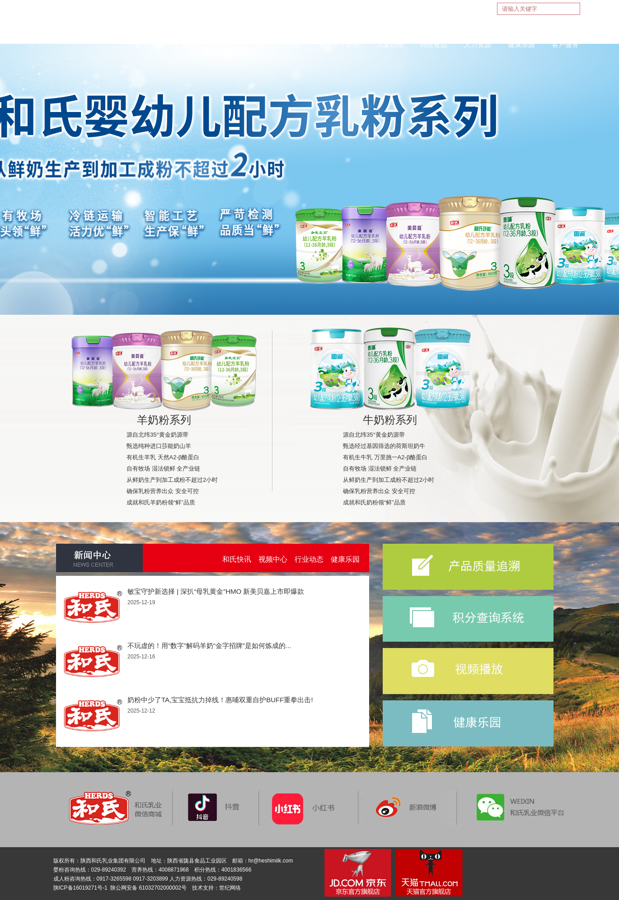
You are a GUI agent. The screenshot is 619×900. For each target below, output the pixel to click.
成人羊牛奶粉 (339, 44)
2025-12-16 (141, 656)
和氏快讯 (236, 559)
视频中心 (272, 559)
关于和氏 (180, 44)
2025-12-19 (141, 602)
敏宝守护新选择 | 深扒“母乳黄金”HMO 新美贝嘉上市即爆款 (215, 591)
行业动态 (309, 559)
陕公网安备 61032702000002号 (148, 888)
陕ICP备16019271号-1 (80, 888)
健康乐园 (521, 44)
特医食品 (433, 44)
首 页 (142, 44)
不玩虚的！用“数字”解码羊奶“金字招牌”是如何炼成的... (209, 645)
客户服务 (565, 44)
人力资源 (477, 44)
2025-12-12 (141, 711)
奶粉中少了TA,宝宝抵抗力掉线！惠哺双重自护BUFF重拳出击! (220, 700)
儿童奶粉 (389, 44)
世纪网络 (230, 888)
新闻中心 (224, 44)
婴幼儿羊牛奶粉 (278, 44)
